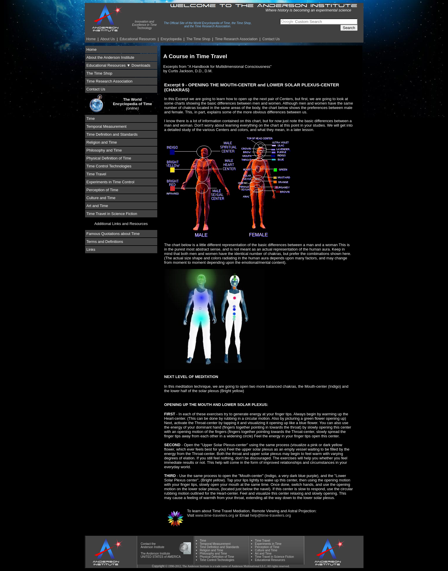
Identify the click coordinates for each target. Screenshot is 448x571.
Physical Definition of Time (109, 158)
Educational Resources (138, 39)
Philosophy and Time (104, 150)
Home (91, 39)
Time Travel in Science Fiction (112, 213)
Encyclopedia (171, 39)
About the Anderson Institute (110, 57)
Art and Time (97, 206)
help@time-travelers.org (270, 515)
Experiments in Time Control (110, 182)
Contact (146, 543)
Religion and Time (102, 142)
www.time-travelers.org (214, 515)
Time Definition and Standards (112, 134)
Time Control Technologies (109, 166)
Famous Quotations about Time (113, 233)
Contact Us (271, 39)
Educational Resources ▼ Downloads (119, 65)
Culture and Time (101, 198)
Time (91, 118)
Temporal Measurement (107, 126)
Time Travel (96, 174)
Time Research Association (110, 81)
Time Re (236, 39)
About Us (107, 39)
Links (91, 249)
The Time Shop (198, 39)
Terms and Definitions (105, 241)
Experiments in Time (268, 543)
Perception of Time (102, 190)
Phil (213, 553)
